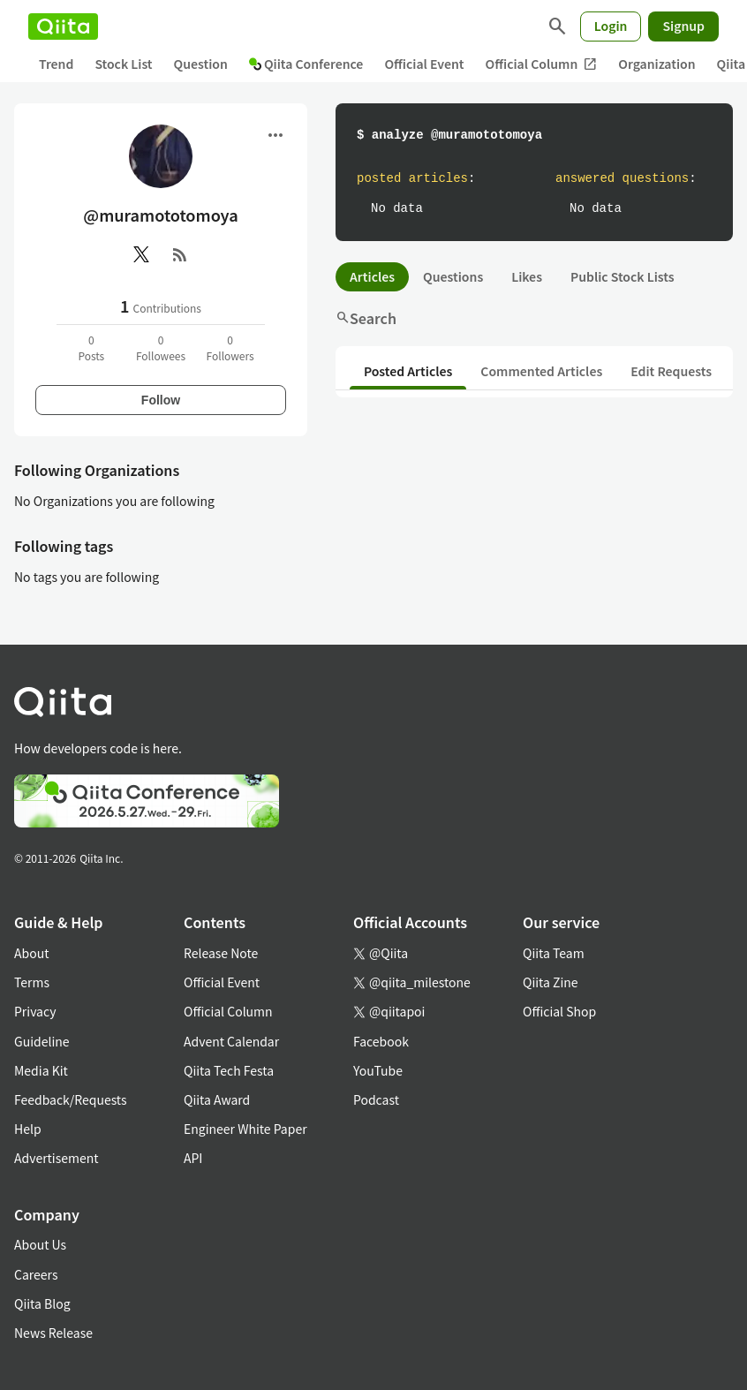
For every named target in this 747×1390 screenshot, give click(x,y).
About (31, 953)
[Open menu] (275, 135)
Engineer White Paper (245, 1128)
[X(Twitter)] (141, 254)
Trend (56, 63)
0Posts (91, 347)
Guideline (42, 1041)
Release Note (221, 953)
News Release (53, 1332)
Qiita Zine (550, 982)
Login (611, 25)
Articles (372, 276)
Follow (160, 400)
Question (201, 63)
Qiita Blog (42, 1303)
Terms (31, 982)
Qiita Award (217, 1099)
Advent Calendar (231, 1041)
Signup (683, 25)
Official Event (424, 63)
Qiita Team (554, 953)
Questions (453, 276)
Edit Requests (671, 371)
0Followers (230, 347)
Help (28, 1128)
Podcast (376, 1099)
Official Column (542, 64)
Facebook (381, 1041)
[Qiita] (63, 26)
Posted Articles (408, 371)
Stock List (123, 63)
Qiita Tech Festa (229, 1070)
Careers (35, 1274)
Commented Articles (541, 371)
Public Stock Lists (622, 276)
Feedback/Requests (70, 1099)
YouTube (378, 1070)
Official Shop (559, 1011)
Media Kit (41, 1070)
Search (366, 318)
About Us (40, 1244)
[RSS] (180, 254)
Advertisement (56, 1158)
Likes (526, 276)
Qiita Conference (306, 63)
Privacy (35, 1011)
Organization (656, 63)
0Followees (160, 347)
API (193, 1158)
